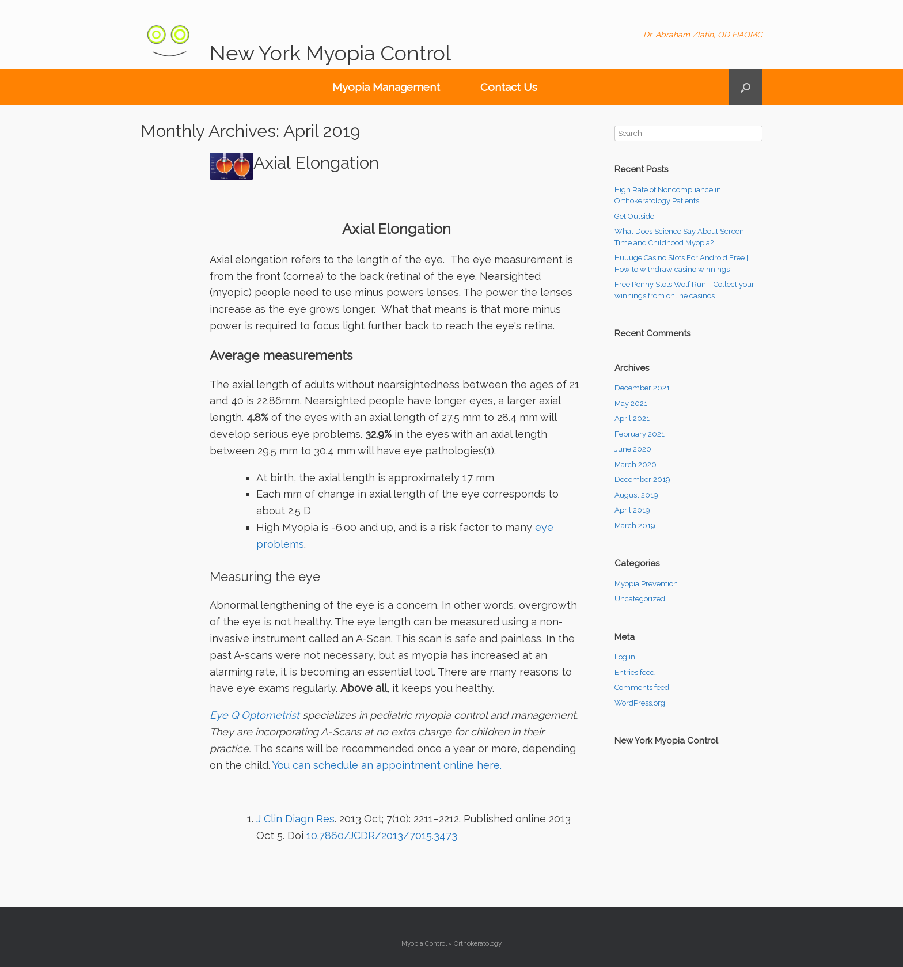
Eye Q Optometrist (254, 715)
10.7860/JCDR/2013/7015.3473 (380, 835)
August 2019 (636, 495)
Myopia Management (386, 87)
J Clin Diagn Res (295, 819)
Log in (624, 657)
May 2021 (630, 403)
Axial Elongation (316, 163)
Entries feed (634, 672)
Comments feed (641, 687)
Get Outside (634, 216)
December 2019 (642, 479)
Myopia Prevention (646, 583)
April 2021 (632, 418)
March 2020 (635, 464)
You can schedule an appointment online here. (387, 765)
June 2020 (632, 449)
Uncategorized (639, 598)
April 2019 (632, 510)
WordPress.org (639, 703)
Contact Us (508, 87)
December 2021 (642, 388)
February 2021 (639, 434)
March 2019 (634, 525)
